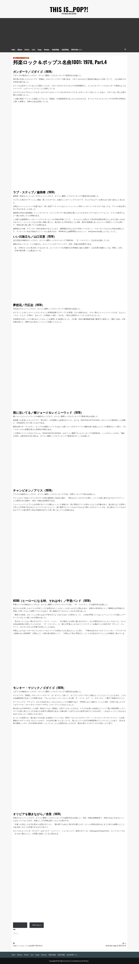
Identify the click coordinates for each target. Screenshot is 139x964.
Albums (19, 49)
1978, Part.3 (20, 925)
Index (13, 49)
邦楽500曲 (55, 49)
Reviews (46, 49)
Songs (40, 49)
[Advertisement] (69, 32)
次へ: (98, 944)
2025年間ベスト (76, 49)
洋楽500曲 (65, 49)
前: (41, 944)
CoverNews (75, 961)
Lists (33, 49)
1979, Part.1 (36, 925)
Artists (27, 49)
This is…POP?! (69, 8)
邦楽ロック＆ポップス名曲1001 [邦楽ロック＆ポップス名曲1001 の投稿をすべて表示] (21, 58)
